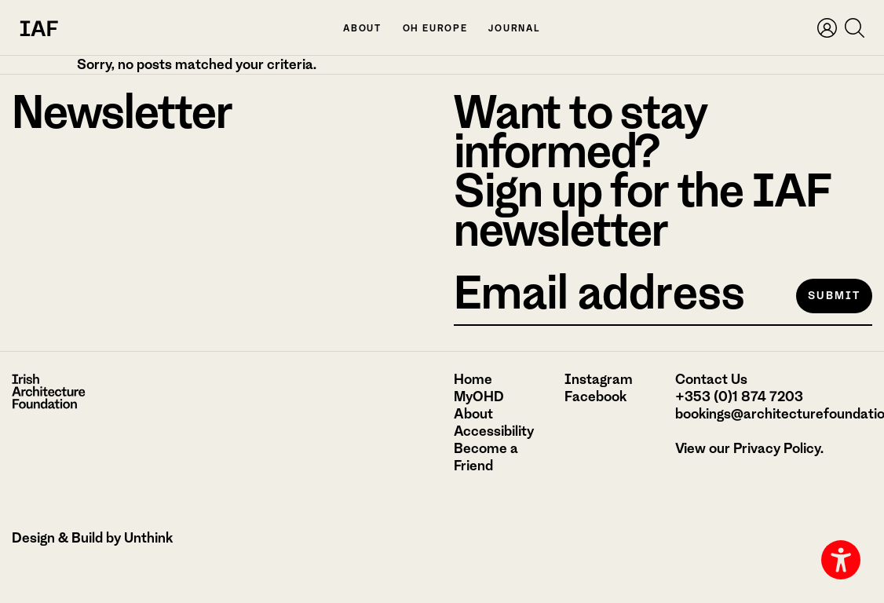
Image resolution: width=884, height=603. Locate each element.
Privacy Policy (776, 448)
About (362, 29)
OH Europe (435, 29)
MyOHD (479, 396)
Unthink (148, 538)
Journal (514, 29)
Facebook (595, 396)
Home (473, 379)
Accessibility (494, 431)
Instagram (598, 379)
